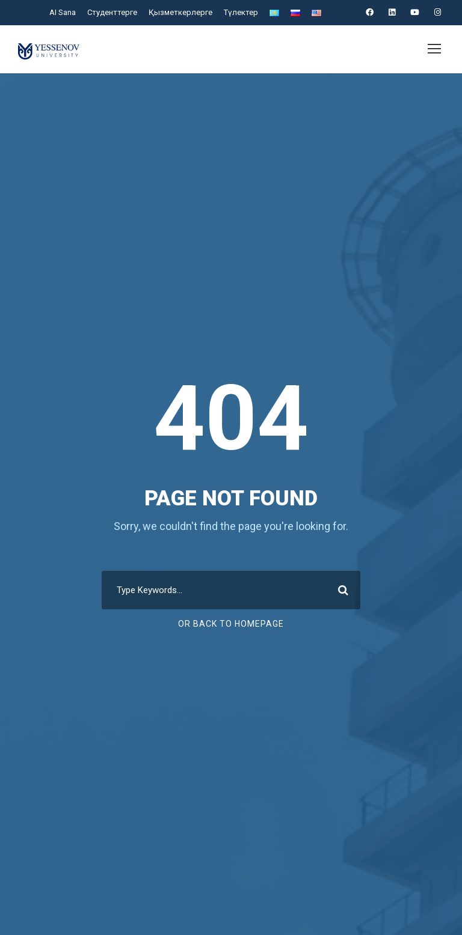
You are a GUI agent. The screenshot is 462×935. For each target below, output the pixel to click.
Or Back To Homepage (231, 624)
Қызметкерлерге (182, 12)
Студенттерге (115, 12)
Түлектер (240, 12)
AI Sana (65, 12)
